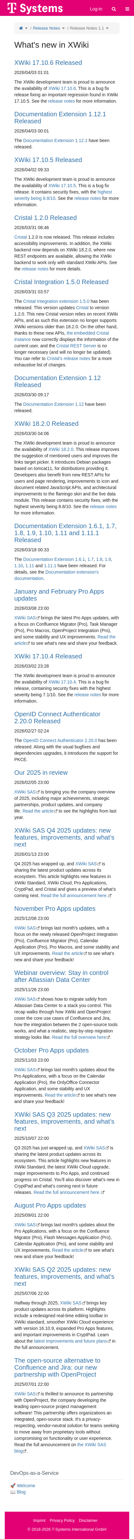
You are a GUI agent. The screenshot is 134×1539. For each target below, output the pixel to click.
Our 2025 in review (41, 772)
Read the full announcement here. (74, 895)
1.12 (79, 404)
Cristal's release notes (68, 358)
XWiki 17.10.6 (62, 88)
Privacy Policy (62, 1520)
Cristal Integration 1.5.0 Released (61, 281)
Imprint (39, 1520)
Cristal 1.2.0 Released (45, 217)
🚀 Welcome (22, 1485)
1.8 (99, 559)
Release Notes (46, 28)
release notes (61, 101)
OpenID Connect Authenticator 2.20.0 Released (57, 718)
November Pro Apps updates (55, 908)
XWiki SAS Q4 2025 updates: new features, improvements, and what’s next (64, 837)
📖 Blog (18, 1492)
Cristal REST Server (76, 345)
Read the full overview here (79, 1037)
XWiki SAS (25, 617)
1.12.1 (81, 140)
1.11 (29, 565)
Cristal (20, 237)
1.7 (90, 559)
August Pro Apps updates (50, 1205)
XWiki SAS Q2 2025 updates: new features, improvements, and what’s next (64, 1276)
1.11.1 (50, 565)
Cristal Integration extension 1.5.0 (56, 301)
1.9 (108, 559)
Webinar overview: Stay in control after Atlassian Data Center (61, 976)
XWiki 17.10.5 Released (48, 159)
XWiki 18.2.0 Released (46, 423)
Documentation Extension (48, 140)
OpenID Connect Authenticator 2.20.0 (60, 740)
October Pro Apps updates (51, 1050)
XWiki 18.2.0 (60, 449)
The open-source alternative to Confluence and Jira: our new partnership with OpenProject (57, 1367)
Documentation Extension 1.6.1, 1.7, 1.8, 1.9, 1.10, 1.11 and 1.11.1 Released (65, 532)
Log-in (96, 8)
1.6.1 (80, 559)
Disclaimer (88, 1520)
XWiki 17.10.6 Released (48, 62)
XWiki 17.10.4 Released (48, 656)
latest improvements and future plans (70, 1341)
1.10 (18, 565)
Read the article (38, 811)
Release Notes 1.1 (87, 28)
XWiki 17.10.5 (62, 185)
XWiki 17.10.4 (62, 681)
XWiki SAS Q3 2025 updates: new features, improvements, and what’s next (64, 1121)
